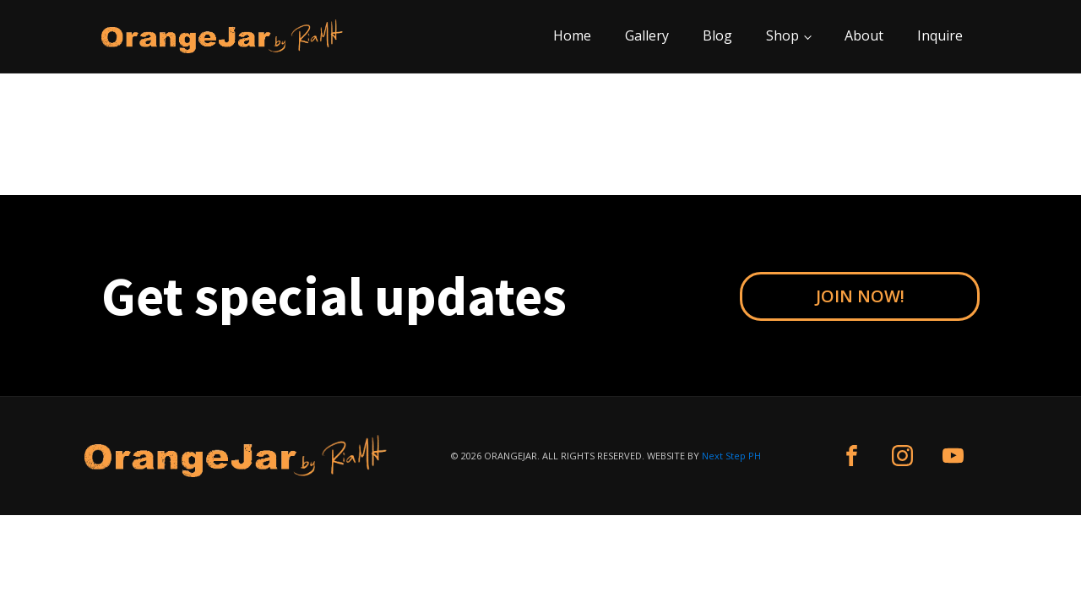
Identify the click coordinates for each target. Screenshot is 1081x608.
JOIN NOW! (860, 296)
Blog (717, 35)
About (864, 35)
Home (572, 35)
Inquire (940, 35)
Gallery (647, 35)
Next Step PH (731, 455)
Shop (782, 35)
